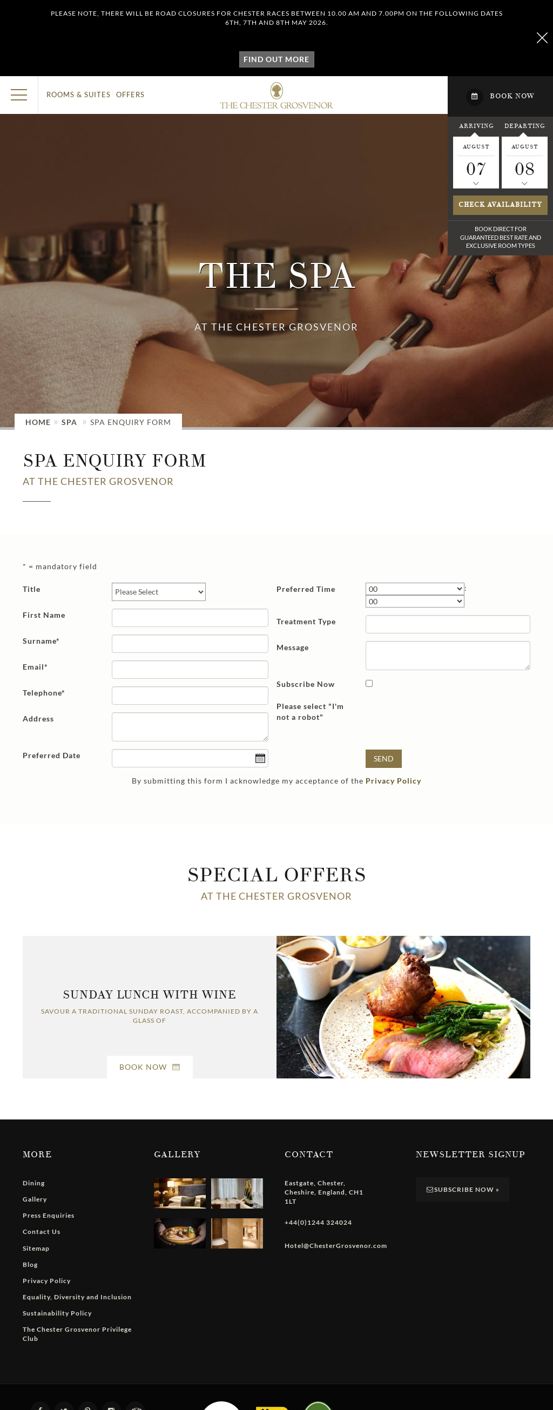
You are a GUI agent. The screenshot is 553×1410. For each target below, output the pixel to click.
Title (32, 588)
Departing (524, 126)
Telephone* (44, 692)
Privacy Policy (393, 780)
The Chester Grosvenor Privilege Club (77, 1333)
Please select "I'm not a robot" (310, 711)
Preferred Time (305, 588)
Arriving (476, 126)
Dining (34, 1183)
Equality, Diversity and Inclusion (77, 1297)
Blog (30, 1264)
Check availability (500, 205)
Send (384, 758)
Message (292, 647)
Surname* (41, 640)
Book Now (149, 1066)
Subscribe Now (305, 684)
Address (38, 718)
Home (38, 422)
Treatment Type (306, 621)
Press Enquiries (49, 1215)
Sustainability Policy (57, 1313)
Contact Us (41, 1231)
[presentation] (448, 721)
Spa (69, 422)
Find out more (276, 59)
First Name (44, 614)
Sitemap (36, 1248)
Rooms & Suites (78, 94)
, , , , (324, 1192)
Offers (130, 94)
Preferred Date (51, 755)
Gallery (35, 1199)
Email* (35, 666)
